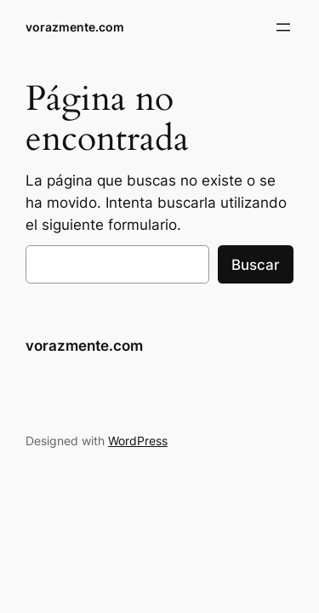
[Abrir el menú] (283, 27)
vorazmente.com (75, 27)
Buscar (255, 264)
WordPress (138, 440)
